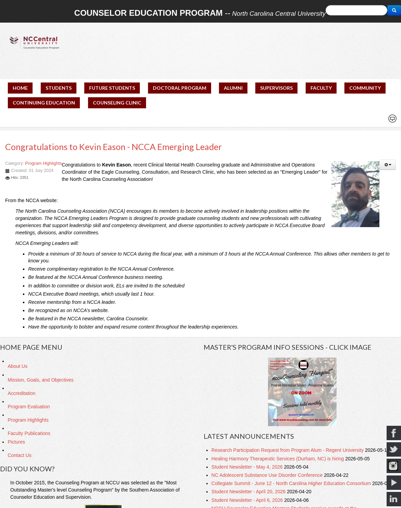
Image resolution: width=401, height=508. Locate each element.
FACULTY (321, 88)
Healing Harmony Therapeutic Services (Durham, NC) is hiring (278, 458)
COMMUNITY (365, 88)
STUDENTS (59, 88)
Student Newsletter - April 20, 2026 (249, 491)
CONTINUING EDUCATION (44, 103)
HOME (20, 88)
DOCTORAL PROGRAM (179, 88)
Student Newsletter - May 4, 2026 (247, 467)
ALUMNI (233, 88)
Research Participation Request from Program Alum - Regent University (288, 450)
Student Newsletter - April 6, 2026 (247, 500)
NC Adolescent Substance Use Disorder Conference (267, 475)
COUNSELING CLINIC (117, 103)
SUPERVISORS (276, 88)
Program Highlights (43, 163)
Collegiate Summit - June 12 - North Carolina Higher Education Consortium (291, 483)
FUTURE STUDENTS (112, 88)
